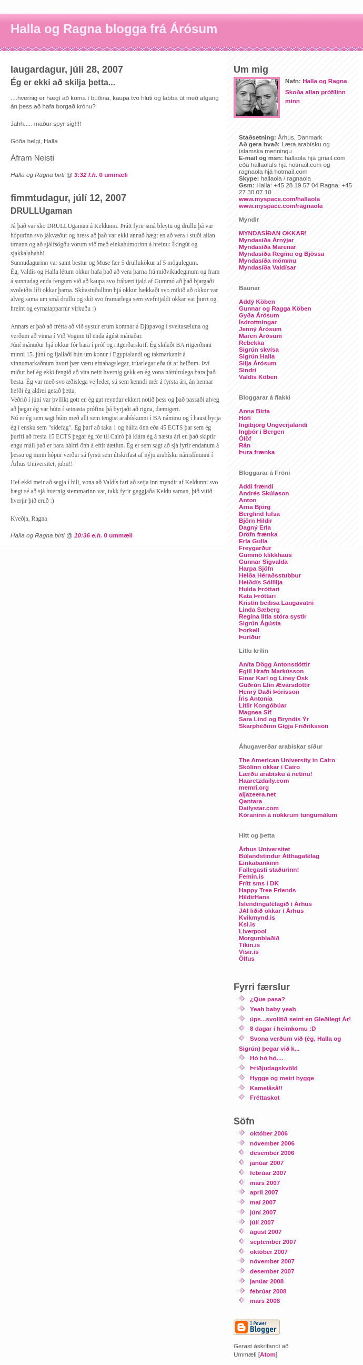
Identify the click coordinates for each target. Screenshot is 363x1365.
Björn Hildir (256, 520)
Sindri (247, 369)
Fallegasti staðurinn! (269, 869)
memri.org (254, 787)
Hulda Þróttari (259, 588)
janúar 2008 (267, 1281)
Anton (248, 499)
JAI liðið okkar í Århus (271, 910)
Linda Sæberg (259, 609)
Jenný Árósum (260, 328)
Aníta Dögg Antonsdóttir (274, 664)
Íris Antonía (256, 698)
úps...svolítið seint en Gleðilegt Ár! (300, 1018)
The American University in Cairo (287, 759)
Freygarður (255, 547)
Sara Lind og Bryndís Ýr (274, 718)
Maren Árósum (260, 335)
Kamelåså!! (266, 1087)
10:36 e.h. (88, 535)
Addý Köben (257, 301)
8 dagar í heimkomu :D (283, 1028)
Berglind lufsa (259, 513)
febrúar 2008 (268, 1291)
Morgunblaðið (259, 937)
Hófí (245, 417)
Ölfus (247, 958)
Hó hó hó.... (267, 1057)
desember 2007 (272, 1271)
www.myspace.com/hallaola (279, 198)
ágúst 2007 (265, 1231)
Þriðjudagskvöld (274, 1067)
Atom (268, 1354)
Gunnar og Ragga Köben (275, 308)
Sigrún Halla (257, 356)
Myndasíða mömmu (267, 260)
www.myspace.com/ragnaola (280, 205)
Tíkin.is (249, 944)
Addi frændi (256, 486)
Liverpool (253, 931)
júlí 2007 (262, 1222)
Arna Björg (254, 506)
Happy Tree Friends (267, 889)
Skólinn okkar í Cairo (269, 766)
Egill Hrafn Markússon (271, 670)
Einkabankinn (259, 862)
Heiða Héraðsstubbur (270, 575)
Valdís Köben (258, 376)
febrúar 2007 (268, 1172)
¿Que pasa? (267, 998)
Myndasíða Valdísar (267, 267)
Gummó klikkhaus (265, 554)
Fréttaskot (265, 1097)
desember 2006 (272, 1152)
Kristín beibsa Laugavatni (276, 602)
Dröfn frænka (258, 534)
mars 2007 (265, 1182)
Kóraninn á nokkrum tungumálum (288, 814)
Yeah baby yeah (273, 1008)
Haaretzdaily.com (264, 780)
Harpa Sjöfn (256, 568)
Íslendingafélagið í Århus (275, 903)
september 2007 (273, 1241)
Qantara (250, 801)
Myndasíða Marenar (267, 246)
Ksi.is (247, 924)
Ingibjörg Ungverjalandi (273, 424)
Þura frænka (257, 452)
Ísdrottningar (258, 321)
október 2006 (269, 1133)
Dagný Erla (255, 527)
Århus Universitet (264, 848)
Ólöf (245, 438)
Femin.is (251, 876)
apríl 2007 (264, 1192)
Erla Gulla (253, 540)
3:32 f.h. (85, 174)
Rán (244, 445)
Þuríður (250, 636)
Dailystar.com (259, 807)
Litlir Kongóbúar (263, 705)
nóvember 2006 (272, 1143)
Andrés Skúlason (264, 493)
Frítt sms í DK (259, 883)
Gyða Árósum (259, 315)
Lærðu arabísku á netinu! (275, 773)
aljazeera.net (257, 794)
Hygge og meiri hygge (282, 1077)
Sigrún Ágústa (260, 623)
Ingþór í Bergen (261, 431)
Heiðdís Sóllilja (261, 582)
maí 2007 (263, 1202)
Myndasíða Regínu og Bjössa (281, 253)
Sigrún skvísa (259, 349)
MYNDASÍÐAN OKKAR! (273, 233)
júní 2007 (263, 1212)
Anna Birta (254, 410)
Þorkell (249, 629)
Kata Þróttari (257, 595)
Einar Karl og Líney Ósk (273, 677)
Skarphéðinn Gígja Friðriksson (283, 725)
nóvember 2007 (272, 1261)
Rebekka (251, 342)
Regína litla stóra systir (273, 616)
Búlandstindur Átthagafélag (279, 855)
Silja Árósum (257, 363)
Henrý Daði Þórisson (269, 691)
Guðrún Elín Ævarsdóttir (274, 684)
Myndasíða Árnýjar (266, 239)
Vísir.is (249, 951)
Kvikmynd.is (257, 917)
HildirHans (254, 896)
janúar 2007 (267, 1162)
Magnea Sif (255, 712)
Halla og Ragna (324, 80)
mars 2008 (265, 1300)
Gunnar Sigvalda (263, 561)
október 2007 (269, 1251)
